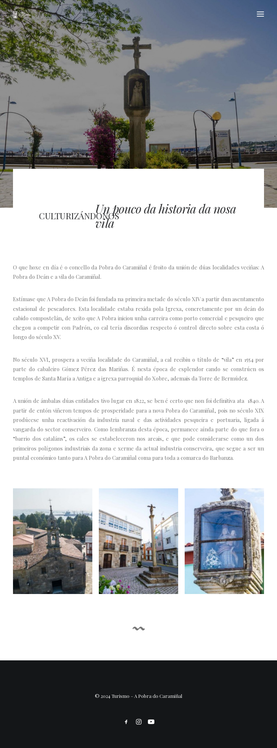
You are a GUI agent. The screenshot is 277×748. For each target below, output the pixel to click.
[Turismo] (22, 14)
